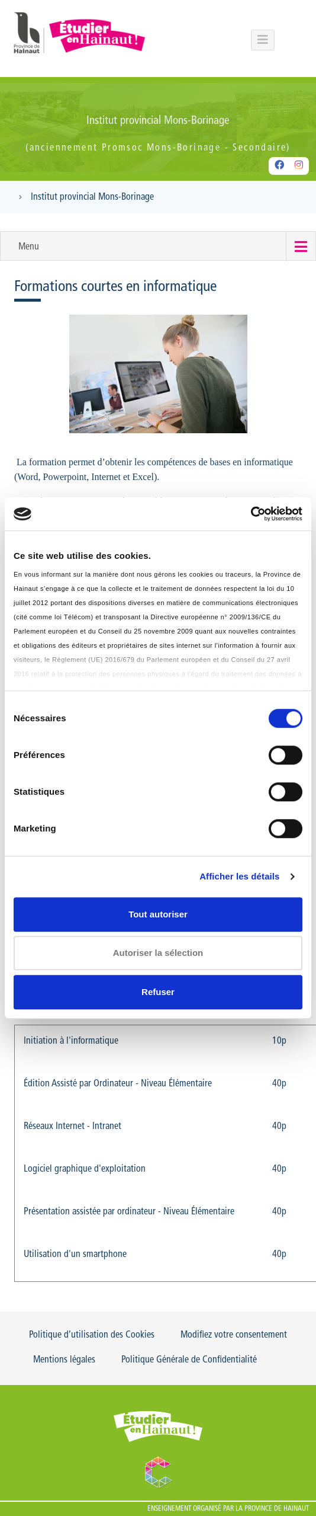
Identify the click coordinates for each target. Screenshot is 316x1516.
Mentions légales (64, 1360)
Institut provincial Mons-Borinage (92, 197)
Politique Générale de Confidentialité (189, 1360)
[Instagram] (299, 166)
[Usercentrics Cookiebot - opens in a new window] (250, 514)
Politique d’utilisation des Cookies (91, 1335)
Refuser (158, 992)
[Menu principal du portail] (263, 40)
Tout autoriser (158, 914)
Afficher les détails (239, 876)
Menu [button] (28, 247)
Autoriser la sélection (158, 953)
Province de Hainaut (276, 1508)
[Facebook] (279, 166)
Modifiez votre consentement (233, 1335)
